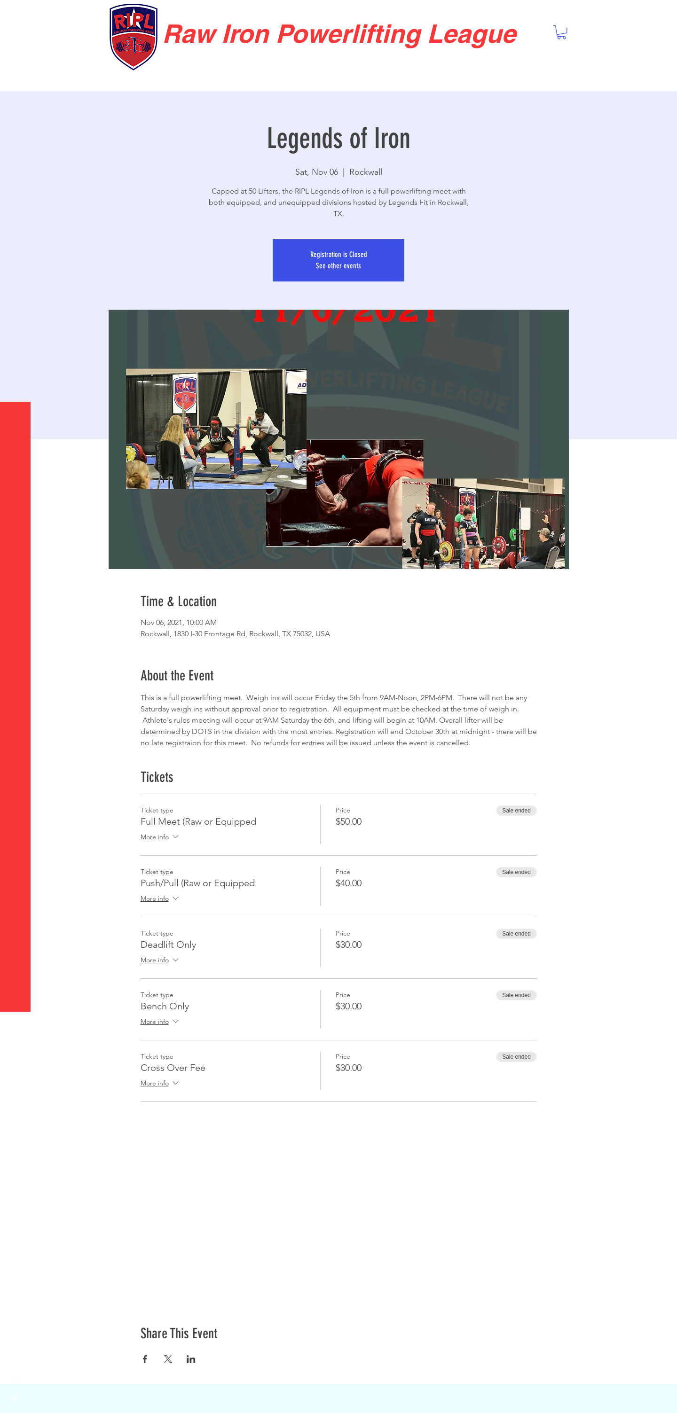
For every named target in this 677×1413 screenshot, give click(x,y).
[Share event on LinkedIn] (191, 1359)
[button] (16, 13)
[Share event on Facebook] (145, 1359)
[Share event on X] (168, 1359)
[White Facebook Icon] (14, 1380)
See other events (338, 265)
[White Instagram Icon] (14, 1399)
